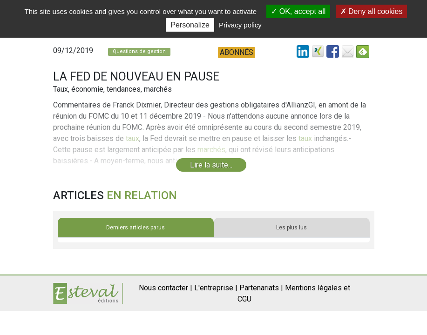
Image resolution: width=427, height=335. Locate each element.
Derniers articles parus (135, 227)
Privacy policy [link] (240, 25)
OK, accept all (298, 11)
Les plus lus (291, 227)
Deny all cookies (371, 11)
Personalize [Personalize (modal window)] (190, 25)
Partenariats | (261, 287)
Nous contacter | (165, 287)
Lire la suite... (211, 165)
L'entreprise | (215, 287)
